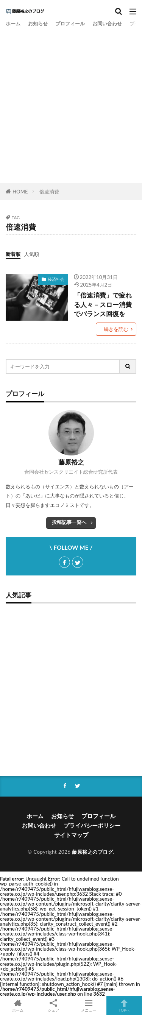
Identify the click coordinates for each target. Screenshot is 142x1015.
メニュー (89, 1005)
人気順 (31, 254)
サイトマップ (71, 834)
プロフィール (70, 23)
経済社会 (56, 279)
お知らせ (38, 23)
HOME (20, 192)
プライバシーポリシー (92, 825)
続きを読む (116, 329)
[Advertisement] (71, 104)
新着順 (13, 254)
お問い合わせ (107, 23)
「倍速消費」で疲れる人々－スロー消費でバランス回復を (103, 305)
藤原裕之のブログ (92, 852)
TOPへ (124, 1005)
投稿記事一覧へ (69, 522)
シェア (53, 1005)
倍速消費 (49, 192)
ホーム (13, 23)
